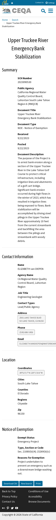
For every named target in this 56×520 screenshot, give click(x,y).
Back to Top (8, 491)
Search (15, 19)
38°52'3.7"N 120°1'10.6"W (31, 372)
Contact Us (39, 2)
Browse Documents (39, 501)
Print (38, 483)
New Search (26, 483)
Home (5, 19)
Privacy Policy (9, 496)
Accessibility (35, 496)
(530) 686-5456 (26, 332)
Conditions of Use (38, 491)
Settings (50, 2)
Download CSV (10, 483)
